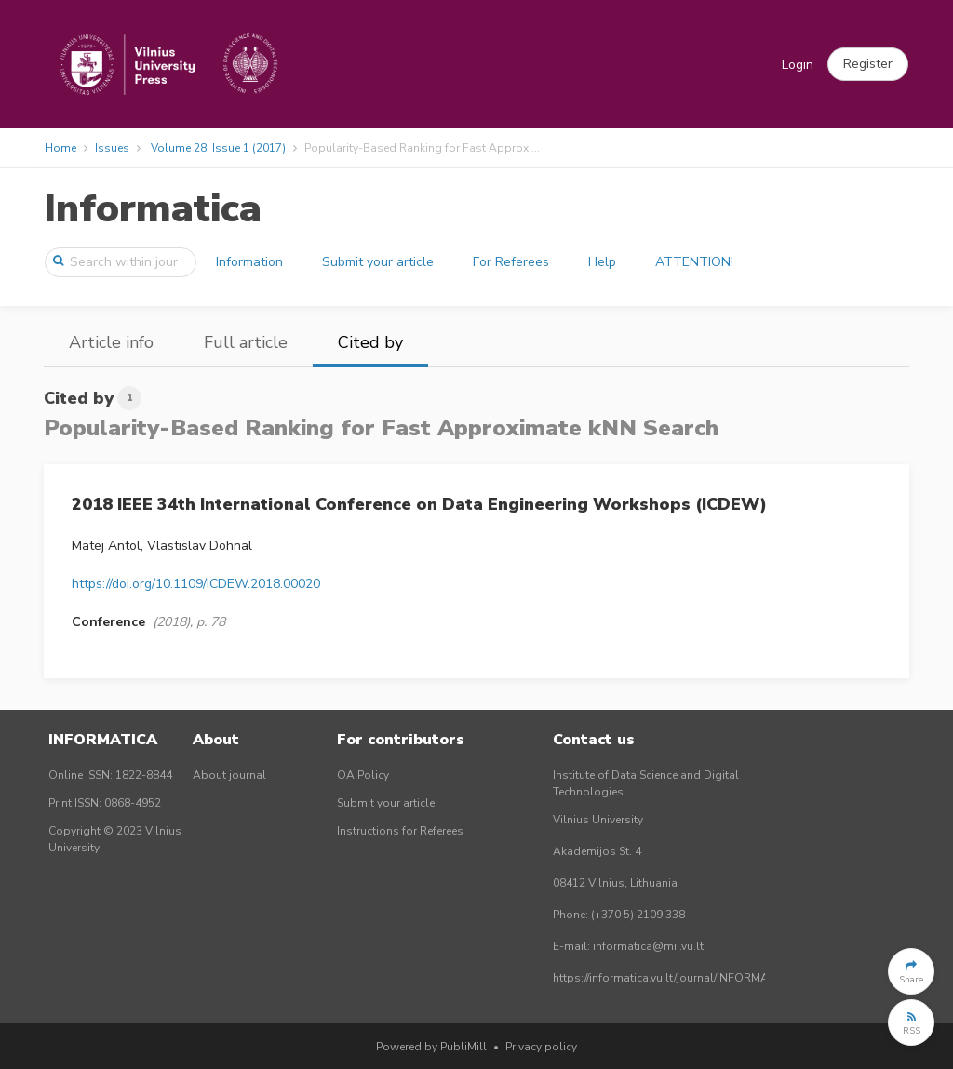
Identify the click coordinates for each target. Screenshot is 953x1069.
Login (797, 64)
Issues (112, 147)
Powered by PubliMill (431, 1046)
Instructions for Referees (400, 830)
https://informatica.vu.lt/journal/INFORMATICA (673, 977)
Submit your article (378, 262)
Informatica (153, 208)
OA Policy (363, 775)
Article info (111, 342)
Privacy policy (541, 1046)
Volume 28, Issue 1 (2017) (218, 147)
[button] (867, 64)
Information (249, 262)
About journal (229, 775)
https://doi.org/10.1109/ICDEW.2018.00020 (196, 584)
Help (602, 262)
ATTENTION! (694, 262)
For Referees (511, 262)
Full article (246, 342)
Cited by (370, 342)
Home (60, 147)
